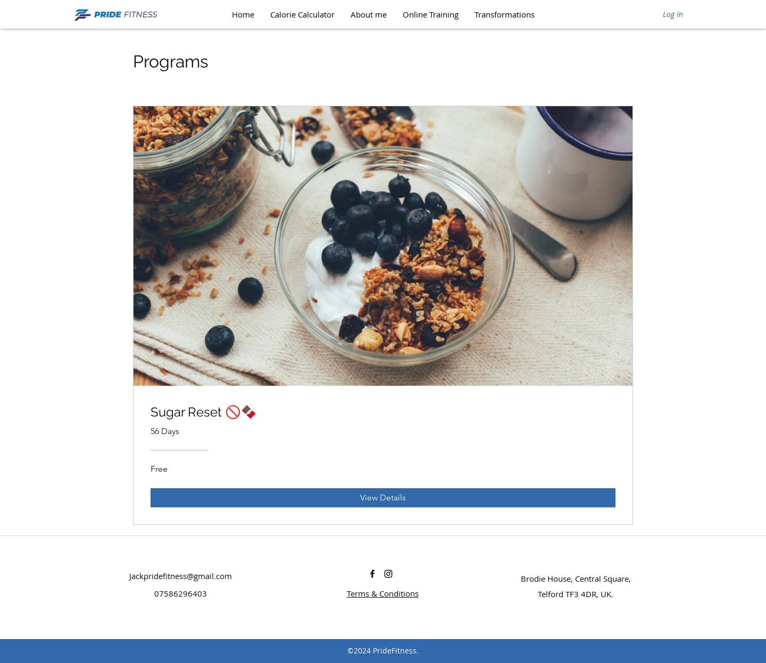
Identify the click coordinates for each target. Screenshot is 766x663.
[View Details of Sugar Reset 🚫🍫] (383, 497)
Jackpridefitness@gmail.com (180, 576)
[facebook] (372, 573)
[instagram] (388, 573)
